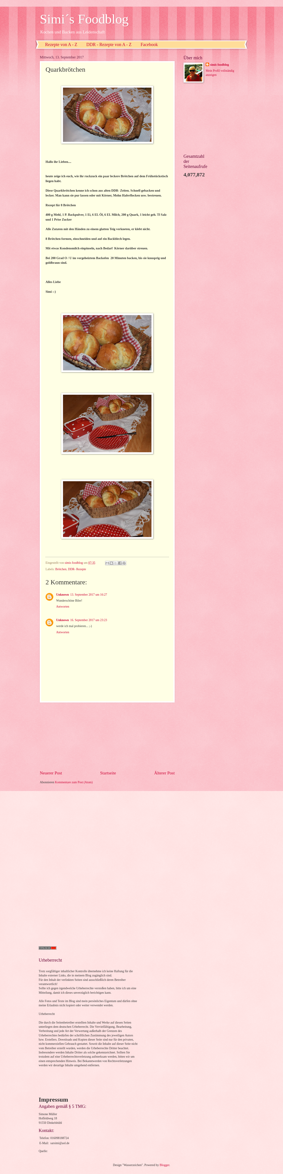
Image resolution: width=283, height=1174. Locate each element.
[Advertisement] (107, 736)
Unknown (62, 594)
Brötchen (61, 569)
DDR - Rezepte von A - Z (109, 44)
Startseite (108, 773)
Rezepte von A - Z (61, 44)
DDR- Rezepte (77, 569)
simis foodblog (219, 64)
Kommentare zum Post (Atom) (74, 782)
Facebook (149, 44)
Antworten (62, 606)
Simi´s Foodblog (84, 19)
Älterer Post (164, 773)
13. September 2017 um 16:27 (88, 594)
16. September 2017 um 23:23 (88, 620)
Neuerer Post (51, 773)
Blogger (164, 1165)
